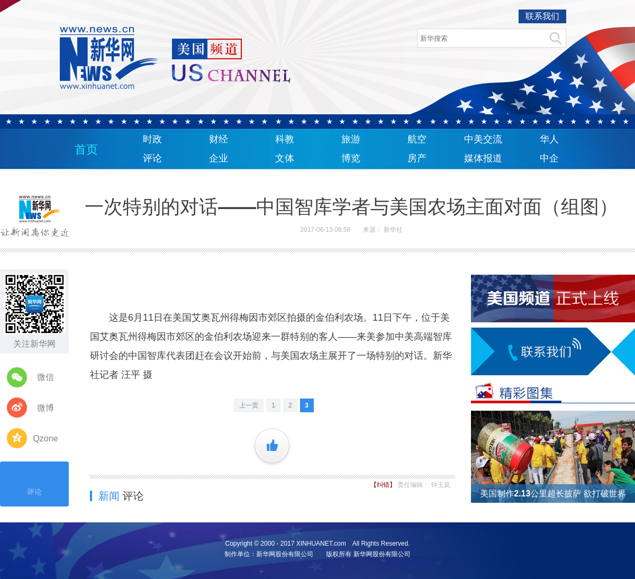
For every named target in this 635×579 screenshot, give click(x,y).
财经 (218, 139)
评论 (152, 158)
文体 (284, 158)
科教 (284, 139)
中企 (549, 158)
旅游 (350, 139)
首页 (86, 149)
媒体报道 (483, 158)
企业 (218, 158)
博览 (350, 158)
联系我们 (542, 16)
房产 (417, 158)
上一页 (248, 405)
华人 (549, 139)
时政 (152, 139)
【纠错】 (383, 484)
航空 (417, 139)
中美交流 (483, 139)
